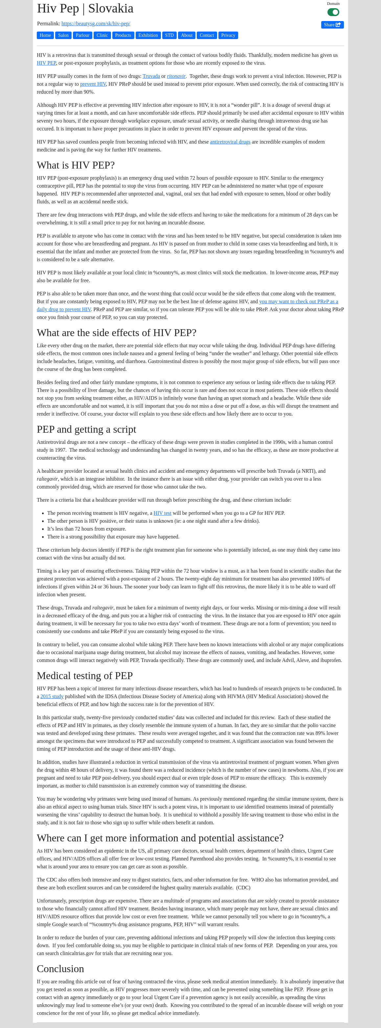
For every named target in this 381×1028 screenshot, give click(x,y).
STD (169, 35)
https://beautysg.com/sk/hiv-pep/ (95, 23)
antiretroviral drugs (230, 142)
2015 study (52, 696)
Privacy (228, 35)
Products (123, 35)
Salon (63, 35)
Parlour (82, 35)
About (186, 35)
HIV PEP (46, 63)
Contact (207, 35)
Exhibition (148, 35)
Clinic (102, 35)
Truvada (151, 76)
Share (332, 24)
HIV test (162, 513)
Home (45, 35)
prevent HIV (93, 84)
